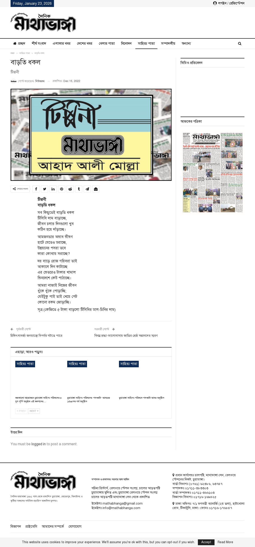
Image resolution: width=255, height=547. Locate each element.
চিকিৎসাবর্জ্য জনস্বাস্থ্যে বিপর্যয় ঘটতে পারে (36, 336)
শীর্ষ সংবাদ (39, 43)
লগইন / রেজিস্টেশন (228, 3)
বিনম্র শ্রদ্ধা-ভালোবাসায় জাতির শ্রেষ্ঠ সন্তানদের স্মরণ (126, 336)
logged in (38, 444)
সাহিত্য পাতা (146, 43)
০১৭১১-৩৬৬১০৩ (203, 493)
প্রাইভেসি (31, 526)
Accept (206, 542)
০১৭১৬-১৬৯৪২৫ (204, 497)
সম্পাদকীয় (168, 43)
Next (34, 411)
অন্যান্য (186, 43)
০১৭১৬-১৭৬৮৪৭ (220, 508)
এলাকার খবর (61, 43)
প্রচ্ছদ (19, 43)
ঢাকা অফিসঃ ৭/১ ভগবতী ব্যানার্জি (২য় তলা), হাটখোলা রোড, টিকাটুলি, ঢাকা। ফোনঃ (208, 506)
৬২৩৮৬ (205, 484)
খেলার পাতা (107, 43)
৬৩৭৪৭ (217, 484)
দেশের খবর (84, 43)
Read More (225, 542)
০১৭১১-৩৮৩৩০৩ (196, 488)
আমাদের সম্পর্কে (53, 526)
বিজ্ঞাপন (16, 526)
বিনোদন (126, 43)
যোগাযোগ (74, 526)
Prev (21, 411)
